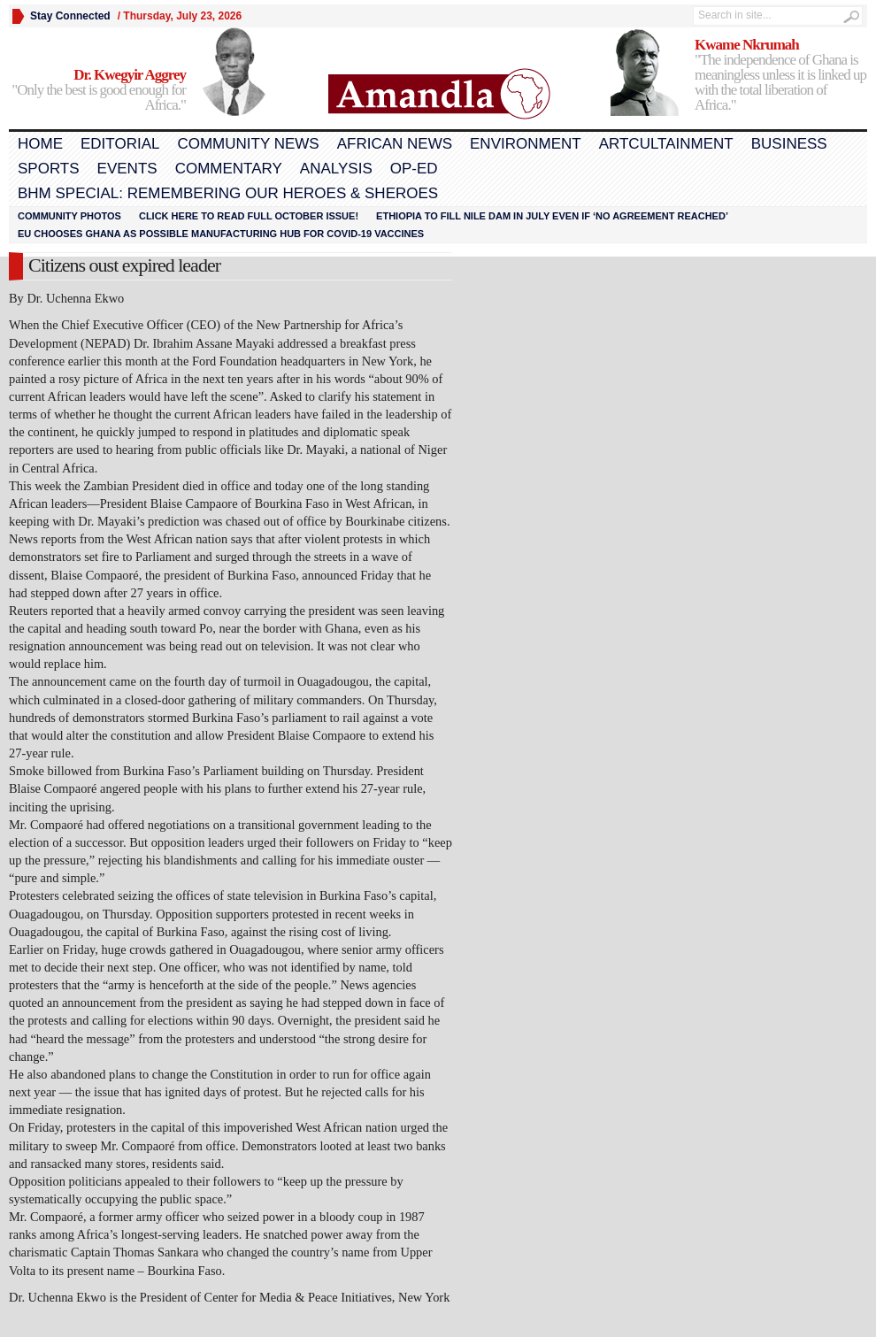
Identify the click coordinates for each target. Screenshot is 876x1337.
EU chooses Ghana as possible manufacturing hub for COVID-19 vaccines (221, 233)
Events (127, 168)
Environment (525, 143)
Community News (248, 143)
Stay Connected (70, 16)
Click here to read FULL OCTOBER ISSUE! (248, 216)
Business (789, 143)
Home (40, 143)
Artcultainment (666, 143)
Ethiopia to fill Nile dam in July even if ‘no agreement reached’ (552, 216)
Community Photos (69, 216)
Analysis (336, 168)
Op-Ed (414, 168)
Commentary (228, 168)
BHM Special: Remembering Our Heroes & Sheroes (228, 193)
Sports (49, 168)
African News (394, 143)
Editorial (120, 143)
